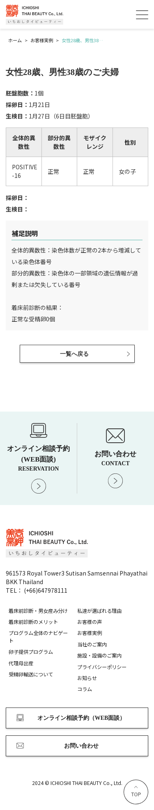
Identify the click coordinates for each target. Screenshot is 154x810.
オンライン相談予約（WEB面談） (81, 718)
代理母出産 (21, 663)
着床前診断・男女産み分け (38, 610)
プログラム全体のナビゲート (38, 636)
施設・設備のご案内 (99, 655)
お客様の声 (89, 622)
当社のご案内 (92, 644)
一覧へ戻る (74, 354)
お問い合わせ (116, 458)
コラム (84, 689)
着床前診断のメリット (33, 622)
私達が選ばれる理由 (99, 610)
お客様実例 (89, 633)
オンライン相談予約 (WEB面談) (38, 458)
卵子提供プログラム (31, 651)
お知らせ (87, 678)
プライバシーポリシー (101, 667)
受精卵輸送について (31, 674)
